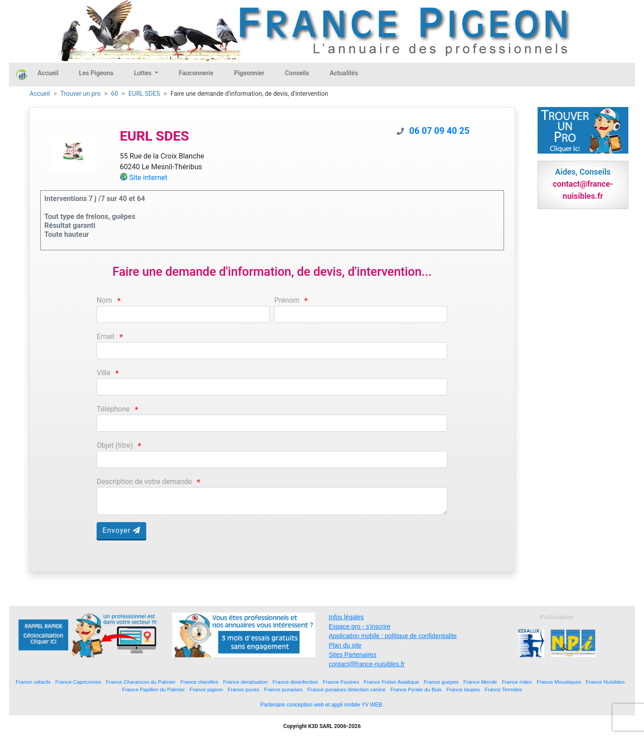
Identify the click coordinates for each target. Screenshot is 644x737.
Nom (104, 300)
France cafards (33, 682)
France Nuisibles (605, 682)
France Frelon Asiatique (391, 682)
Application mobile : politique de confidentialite (393, 635)
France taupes (463, 689)
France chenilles (199, 682)
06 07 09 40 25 (439, 130)
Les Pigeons (96, 73)
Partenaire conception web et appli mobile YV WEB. (322, 705)
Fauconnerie (196, 73)
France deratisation (245, 682)
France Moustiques (559, 682)
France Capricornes (78, 682)
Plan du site (345, 645)
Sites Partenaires (353, 654)
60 (114, 93)
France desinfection (295, 682)
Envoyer (121, 530)
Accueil (48, 73)
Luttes (143, 73)
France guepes (441, 682)
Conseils (297, 73)
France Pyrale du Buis (416, 689)
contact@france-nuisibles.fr (367, 664)
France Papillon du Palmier (153, 689)
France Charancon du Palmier (141, 682)
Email (105, 336)
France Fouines (341, 682)
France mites (517, 682)
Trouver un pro (80, 93)
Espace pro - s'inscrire (359, 626)
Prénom (286, 300)
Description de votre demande (144, 481)
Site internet (148, 177)
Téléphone (113, 409)
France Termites (503, 689)
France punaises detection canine (346, 689)
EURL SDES (144, 93)
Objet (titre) (115, 445)
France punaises (283, 689)
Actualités (344, 73)
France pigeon (206, 689)
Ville (103, 372)
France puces (243, 689)
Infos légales (346, 617)
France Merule (480, 682)
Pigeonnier (249, 73)
